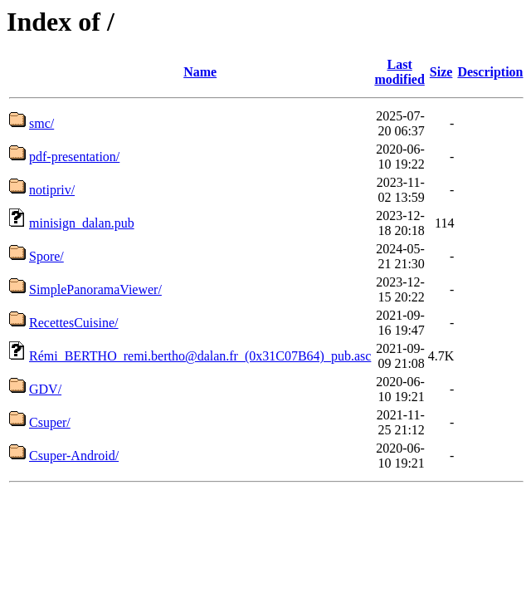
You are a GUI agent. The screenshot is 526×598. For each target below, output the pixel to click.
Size (441, 72)
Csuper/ (50, 422)
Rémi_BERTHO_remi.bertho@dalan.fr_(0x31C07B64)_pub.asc (200, 356)
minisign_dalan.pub (81, 223)
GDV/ (45, 389)
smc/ (41, 123)
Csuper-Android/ (74, 455)
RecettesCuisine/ (74, 323)
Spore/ (46, 256)
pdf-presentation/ (74, 157)
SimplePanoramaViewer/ (95, 289)
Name (200, 72)
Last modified (399, 71)
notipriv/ (52, 190)
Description (490, 72)
